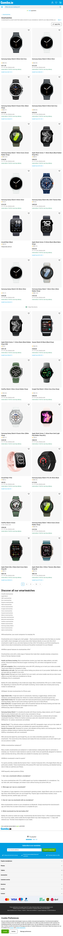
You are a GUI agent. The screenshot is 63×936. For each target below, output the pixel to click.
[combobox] (33, 7)
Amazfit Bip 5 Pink (6, 478)
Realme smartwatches (7, 623)
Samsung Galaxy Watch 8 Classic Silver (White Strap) (15, 434)
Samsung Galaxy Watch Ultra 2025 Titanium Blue (46, 200)
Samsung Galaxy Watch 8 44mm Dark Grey (44, 106)
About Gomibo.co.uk (11, 910)
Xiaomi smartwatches (6, 628)
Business (31, 884)
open (17, 826)
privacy (12, 927)
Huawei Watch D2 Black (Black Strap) (43, 342)
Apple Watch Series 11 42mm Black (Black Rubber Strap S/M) (16, 343)
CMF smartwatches (6, 598)
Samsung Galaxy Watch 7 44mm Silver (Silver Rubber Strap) (45, 290)
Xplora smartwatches (6, 630)
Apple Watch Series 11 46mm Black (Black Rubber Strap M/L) (47, 154)
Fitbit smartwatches (6, 604)
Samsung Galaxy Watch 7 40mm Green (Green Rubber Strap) (45, 523)
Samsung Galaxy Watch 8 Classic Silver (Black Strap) (15, 107)
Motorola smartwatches (7, 619)
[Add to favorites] (28, 30)
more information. (46, 908)
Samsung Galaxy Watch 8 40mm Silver (43, 59)
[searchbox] (32, 7)
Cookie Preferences (42, 910)
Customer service (31, 879)
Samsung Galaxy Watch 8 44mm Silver (12, 200)
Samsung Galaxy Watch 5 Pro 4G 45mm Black (45, 478)
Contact (31, 893)
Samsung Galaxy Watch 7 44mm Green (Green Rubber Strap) (15, 154)
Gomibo (31, 889)
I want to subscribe (49, 850)
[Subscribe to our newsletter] (24, 849)
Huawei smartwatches (7, 613)
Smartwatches (5, 14)
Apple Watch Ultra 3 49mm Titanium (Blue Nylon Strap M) (46, 568)
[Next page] (40, 584)
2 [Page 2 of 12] (26, 584)
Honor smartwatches (6, 611)
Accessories (31, 875)
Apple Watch (4, 596)
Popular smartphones (31, 861)
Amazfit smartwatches (7, 594)
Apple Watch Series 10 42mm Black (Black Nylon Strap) (46, 243)
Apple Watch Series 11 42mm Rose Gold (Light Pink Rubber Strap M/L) (46, 434)
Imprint (24, 910)
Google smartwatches (7, 608)
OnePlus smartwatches (7, 621)
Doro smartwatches (6, 600)
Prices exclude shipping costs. (46, 907)
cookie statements (20, 927)
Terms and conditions (32, 910)
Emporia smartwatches (7, 602)
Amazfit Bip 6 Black (7, 242)
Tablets (31, 870)
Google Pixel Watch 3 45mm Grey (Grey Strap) (45, 389)
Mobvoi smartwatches (7, 615)
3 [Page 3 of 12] (30, 584)
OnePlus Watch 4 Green (8, 522)
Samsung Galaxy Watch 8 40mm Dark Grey (14, 59)
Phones (31, 865)
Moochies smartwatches (7, 617)
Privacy (19, 910)
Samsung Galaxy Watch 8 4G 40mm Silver (13, 289)
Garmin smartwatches (7, 606)
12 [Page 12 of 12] (36, 584)
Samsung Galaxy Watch (7, 625)
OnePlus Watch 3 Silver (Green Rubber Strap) (14, 389)
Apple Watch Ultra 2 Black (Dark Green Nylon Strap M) (14, 568)
